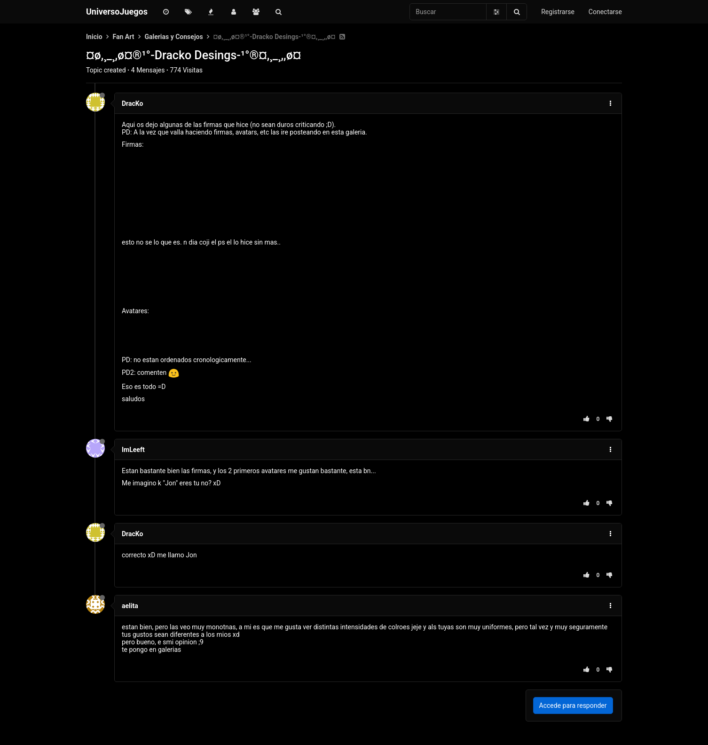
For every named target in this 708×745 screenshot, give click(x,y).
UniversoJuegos (117, 11)
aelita (130, 606)
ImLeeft (133, 449)
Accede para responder (573, 705)
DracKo (132, 103)
